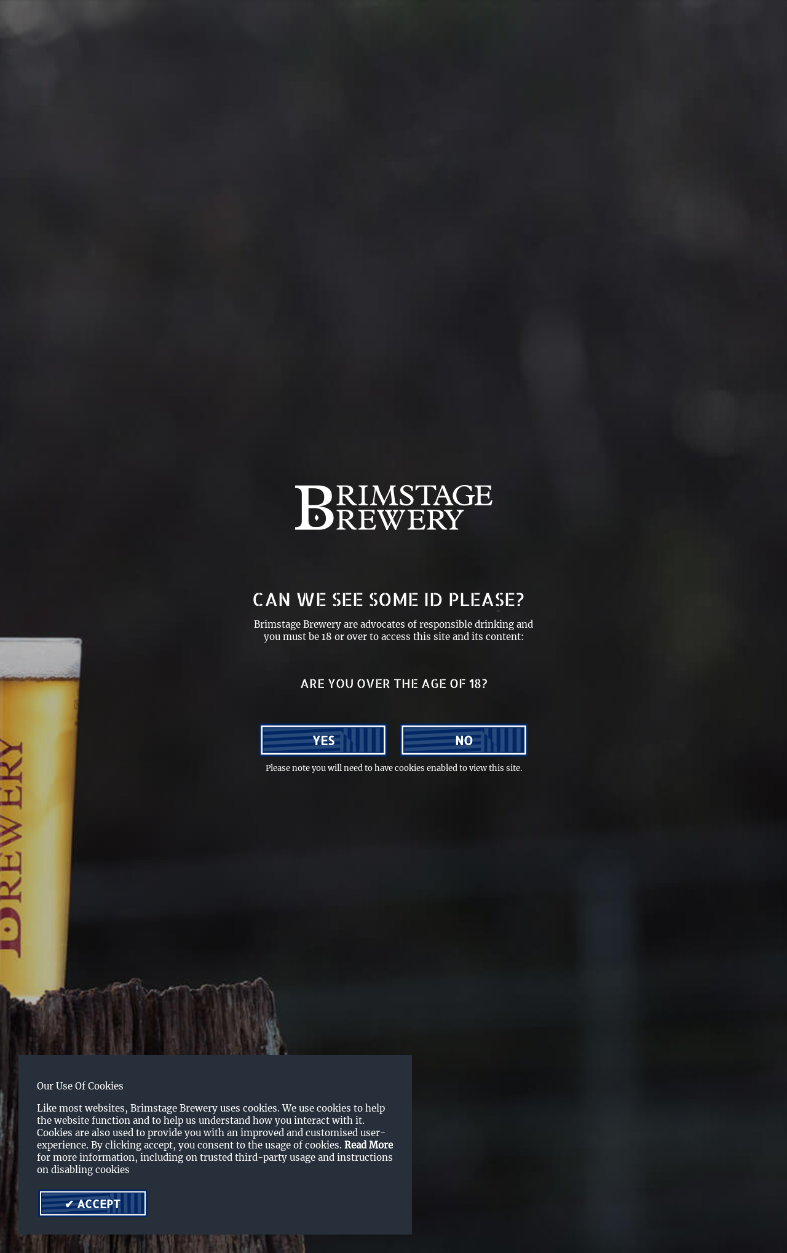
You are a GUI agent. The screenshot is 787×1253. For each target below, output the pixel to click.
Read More (368, 1145)
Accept (97, 1203)
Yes (323, 740)
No (464, 740)
